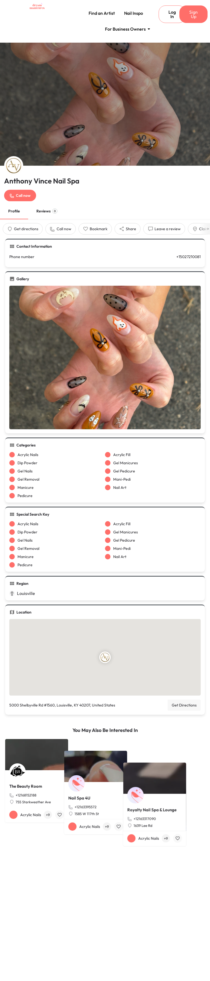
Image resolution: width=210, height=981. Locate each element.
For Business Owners (126, 29)
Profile (14, 211)
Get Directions (184, 705)
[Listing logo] (13, 165)
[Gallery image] (105, 357)
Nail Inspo (133, 13)
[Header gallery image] (105, 104)
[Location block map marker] (105, 657)
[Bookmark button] (59, 814)
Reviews (46, 211)
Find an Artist (102, 13)
